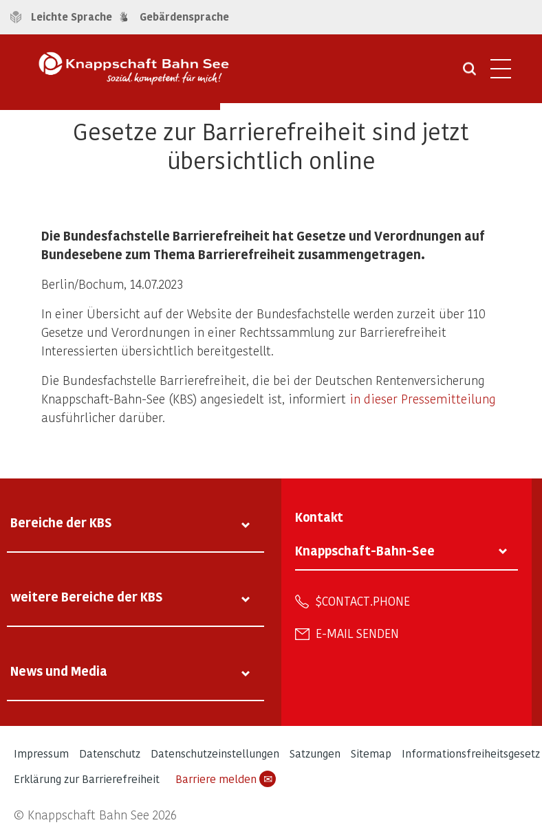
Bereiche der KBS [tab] (61, 522)
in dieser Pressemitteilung (422, 398)
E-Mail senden (357, 633)
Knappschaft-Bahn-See (365, 550)
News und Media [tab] (58, 670)
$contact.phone (363, 601)
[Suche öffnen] (469, 74)
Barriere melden (225, 779)
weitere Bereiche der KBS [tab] (86, 596)
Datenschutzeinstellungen (215, 753)
